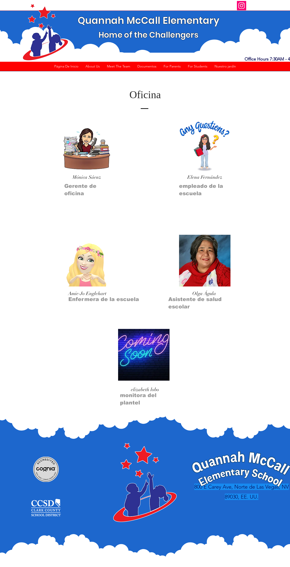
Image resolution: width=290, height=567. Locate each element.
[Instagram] (241, 5)
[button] (92, 68)
